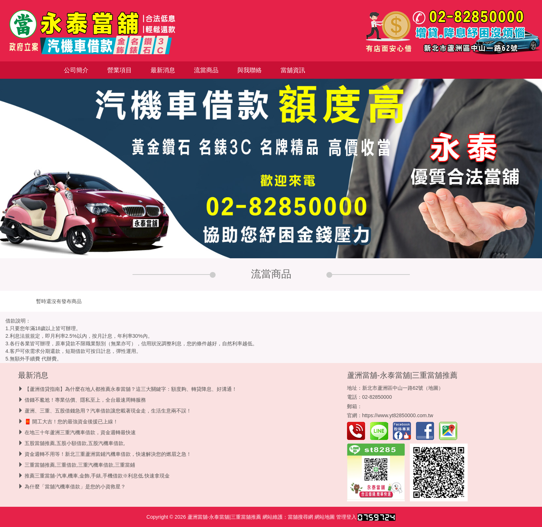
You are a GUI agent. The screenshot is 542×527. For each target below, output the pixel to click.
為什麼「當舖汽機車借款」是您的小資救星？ (75, 486)
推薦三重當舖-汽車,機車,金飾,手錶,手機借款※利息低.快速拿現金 (97, 476)
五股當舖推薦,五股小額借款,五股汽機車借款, (75, 443)
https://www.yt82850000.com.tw (397, 415)
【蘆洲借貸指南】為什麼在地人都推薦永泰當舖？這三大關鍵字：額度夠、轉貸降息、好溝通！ (131, 389)
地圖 (433, 388)
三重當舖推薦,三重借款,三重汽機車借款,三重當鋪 (80, 465)
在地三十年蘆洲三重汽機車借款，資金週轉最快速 (80, 432)
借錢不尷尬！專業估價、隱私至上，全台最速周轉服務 (85, 400)
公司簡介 (76, 70)
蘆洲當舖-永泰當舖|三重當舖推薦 (402, 375)
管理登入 (346, 517)
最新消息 (163, 70)
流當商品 (206, 70)
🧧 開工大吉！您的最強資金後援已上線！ (71, 421)
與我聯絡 (249, 70)
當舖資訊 (293, 70)
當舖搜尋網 (300, 517)
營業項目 (119, 70)
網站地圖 (325, 517)
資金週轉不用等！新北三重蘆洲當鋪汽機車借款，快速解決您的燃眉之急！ (108, 454)
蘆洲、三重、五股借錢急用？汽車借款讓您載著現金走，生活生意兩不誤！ (108, 411)
